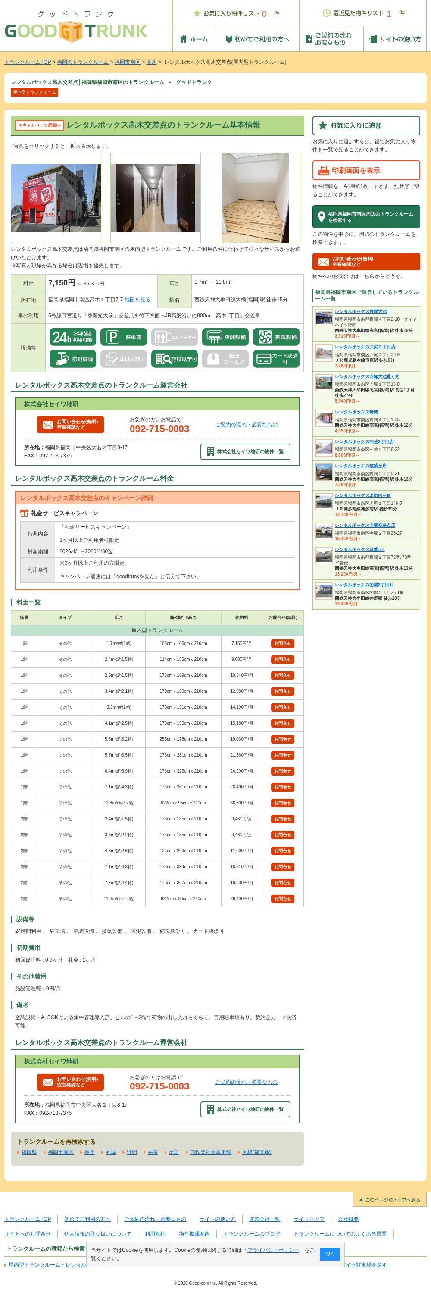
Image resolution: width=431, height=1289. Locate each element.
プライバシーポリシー (273, 1250)
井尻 (153, 1152)
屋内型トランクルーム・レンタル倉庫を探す (60, 1265)
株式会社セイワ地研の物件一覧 (245, 451)
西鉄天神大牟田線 (210, 1152)
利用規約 (155, 1234)
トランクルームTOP (27, 62)
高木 (152, 62)
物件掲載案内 (194, 1234)
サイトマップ (309, 1219)
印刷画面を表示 (356, 170)
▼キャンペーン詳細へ (39, 125)
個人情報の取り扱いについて (97, 1234)
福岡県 (29, 1152)
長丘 (89, 1152)
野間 (132, 1152)
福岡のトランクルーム (83, 62)
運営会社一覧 (264, 1219)
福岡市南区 (128, 62)
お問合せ (282, 643)
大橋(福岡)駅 (257, 1152)
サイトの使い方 (218, 1219)
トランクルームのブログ (251, 1234)
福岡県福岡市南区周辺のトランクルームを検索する (370, 216)
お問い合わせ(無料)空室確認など (70, 424)
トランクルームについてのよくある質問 (340, 1234)
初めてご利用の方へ (87, 1219)
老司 (174, 1152)
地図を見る (137, 300)
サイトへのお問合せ (27, 1234)
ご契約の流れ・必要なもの (247, 425)
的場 (111, 1152)
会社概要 (348, 1219)
